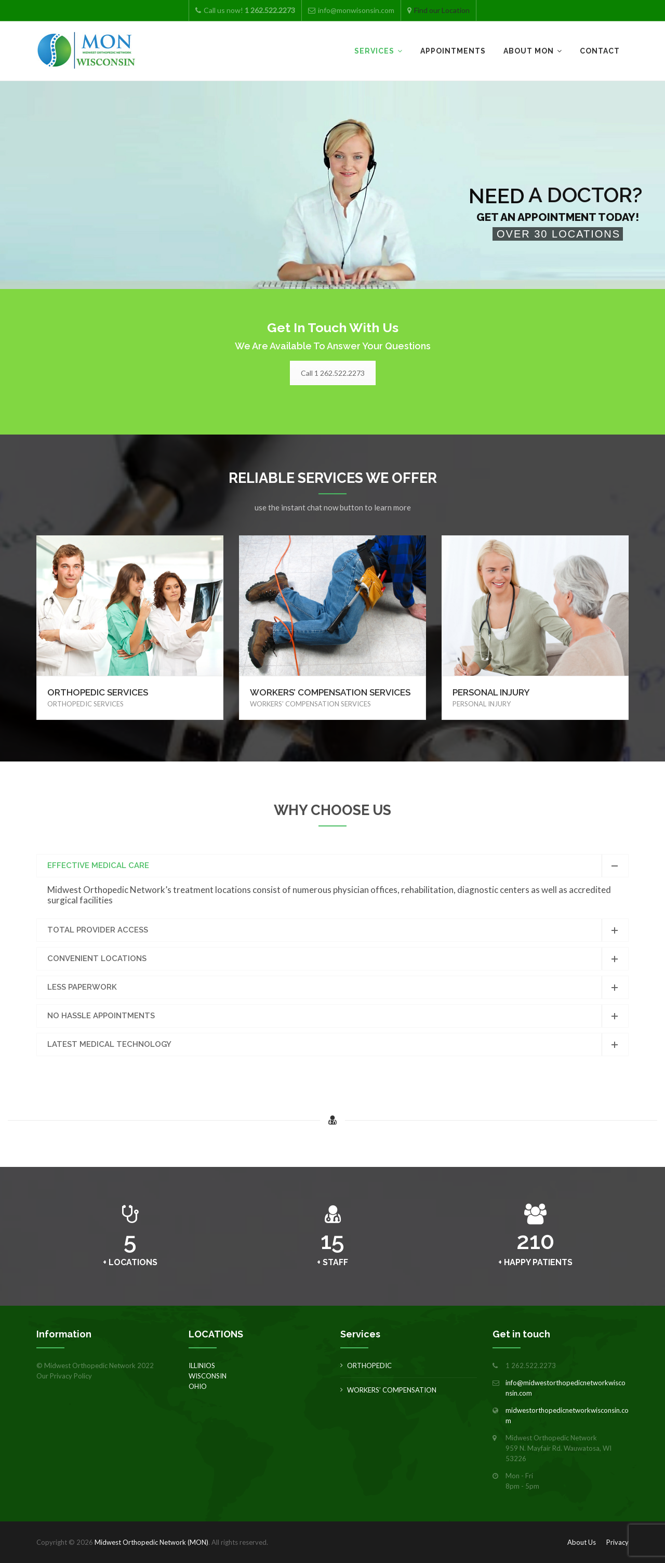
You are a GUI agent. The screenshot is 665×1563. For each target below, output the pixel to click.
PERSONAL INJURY (491, 692)
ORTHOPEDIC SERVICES (97, 692)
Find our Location (442, 10)
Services (374, 51)
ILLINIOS (202, 1365)
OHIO (198, 1386)
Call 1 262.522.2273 (333, 373)
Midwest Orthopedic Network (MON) (151, 1542)
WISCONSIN (208, 1376)
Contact (600, 51)
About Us (581, 1542)
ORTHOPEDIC (369, 1365)
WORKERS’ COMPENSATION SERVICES (330, 692)
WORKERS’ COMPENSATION (391, 1390)
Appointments (453, 51)
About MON (528, 51)
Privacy (617, 1542)
